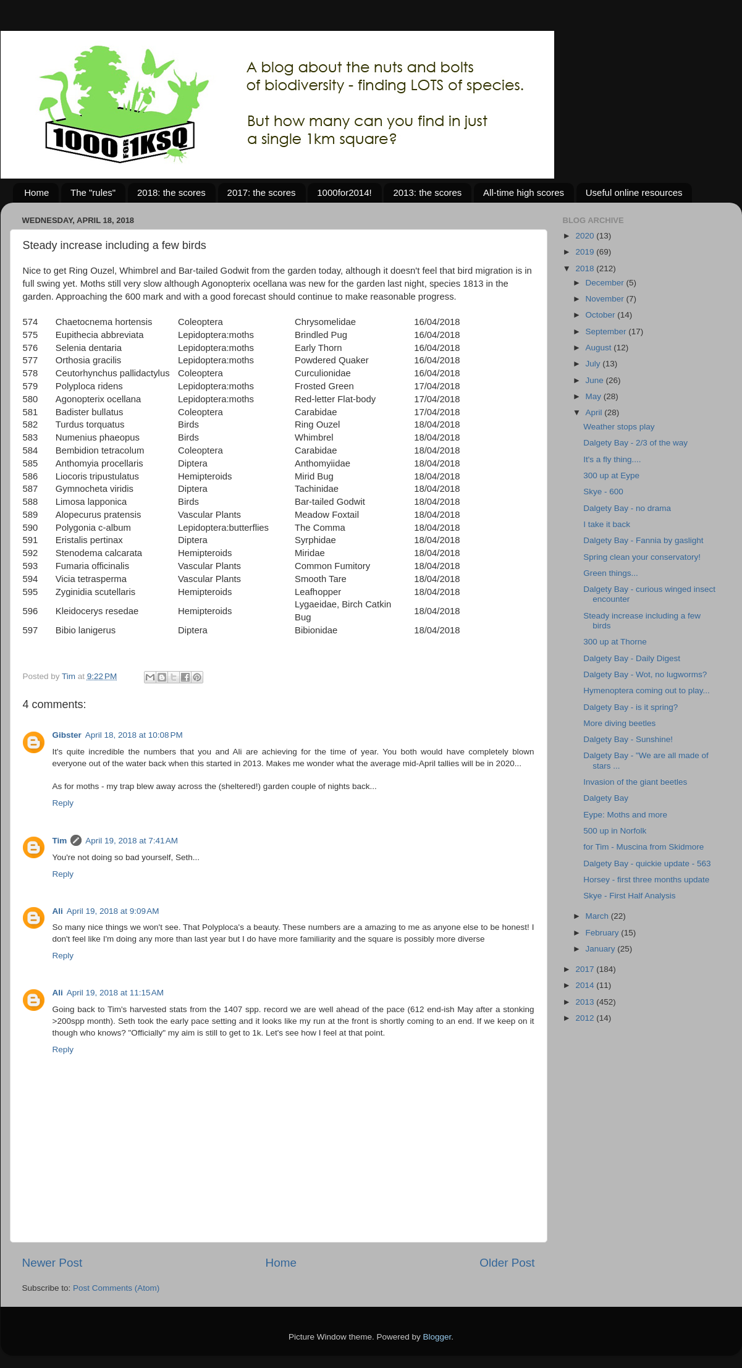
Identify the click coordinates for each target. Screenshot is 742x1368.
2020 (585, 235)
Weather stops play (618, 426)
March (598, 916)
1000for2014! (344, 192)
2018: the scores (171, 192)
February (604, 932)
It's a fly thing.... (612, 459)
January (602, 948)
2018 (585, 268)
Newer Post (52, 1262)
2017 (585, 969)
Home (36, 192)
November (606, 298)
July (594, 363)
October (602, 314)
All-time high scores (523, 192)
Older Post (506, 1262)
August (600, 347)
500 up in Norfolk (614, 830)
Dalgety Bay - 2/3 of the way (635, 442)
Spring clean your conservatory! (642, 557)
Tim (60, 840)
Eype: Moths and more (625, 814)
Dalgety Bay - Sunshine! (628, 739)
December (606, 282)
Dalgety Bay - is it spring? (630, 707)
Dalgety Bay (605, 798)
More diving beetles (619, 723)
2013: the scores (427, 192)
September (607, 331)
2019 (585, 251)
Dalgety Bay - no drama (627, 508)
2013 (585, 1002)
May (595, 396)
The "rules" (93, 192)
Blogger (437, 1336)
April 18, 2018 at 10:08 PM (134, 735)
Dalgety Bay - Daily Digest (631, 658)
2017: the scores (261, 192)
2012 (585, 1018)
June (596, 380)
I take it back (606, 524)
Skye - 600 (603, 491)
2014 (585, 985)
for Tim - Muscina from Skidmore (643, 846)
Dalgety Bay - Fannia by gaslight (643, 540)
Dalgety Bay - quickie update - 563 (646, 863)
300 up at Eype (611, 475)
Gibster (67, 735)
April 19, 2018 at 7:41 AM (131, 840)
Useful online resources (634, 192)
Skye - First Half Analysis (629, 895)
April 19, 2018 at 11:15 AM (115, 992)
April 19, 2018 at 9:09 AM (113, 911)
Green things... (610, 573)
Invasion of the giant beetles (635, 782)
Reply (63, 803)
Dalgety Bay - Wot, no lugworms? (645, 674)
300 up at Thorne (615, 641)
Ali (58, 911)
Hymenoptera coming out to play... (646, 690)
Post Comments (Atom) (116, 1288)
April (595, 412)
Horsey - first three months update (646, 879)
